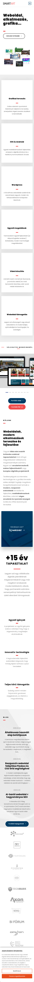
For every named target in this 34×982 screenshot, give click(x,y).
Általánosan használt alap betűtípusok (17, 734)
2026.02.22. (17, 728)
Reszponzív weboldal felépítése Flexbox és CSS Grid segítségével (17, 766)
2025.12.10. (17, 790)
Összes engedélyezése (17, 976)
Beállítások (17, 971)
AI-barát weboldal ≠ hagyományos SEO (17, 796)
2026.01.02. (17, 759)
